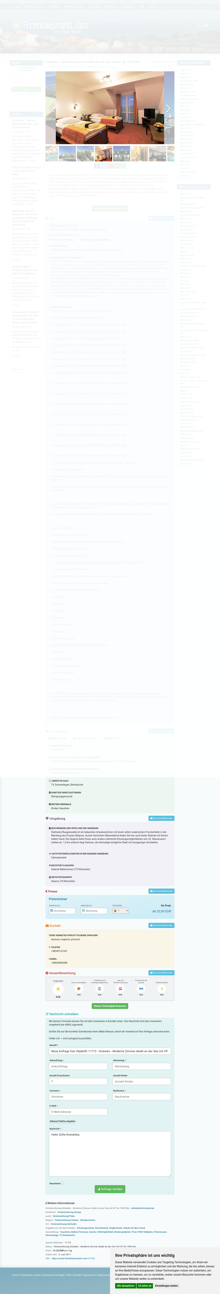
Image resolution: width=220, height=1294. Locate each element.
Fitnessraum (160, 1232)
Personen (117, 906)
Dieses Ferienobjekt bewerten (110, 1006)
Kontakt (77, 1275)
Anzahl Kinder (120, 1075)
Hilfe (68, 1275)
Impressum (89, 1275)
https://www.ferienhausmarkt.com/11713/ (73, 1258)
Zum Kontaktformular (161, 818)
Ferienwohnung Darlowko (64, 1224)
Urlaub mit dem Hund (134, 1228)
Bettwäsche (69, 1235)
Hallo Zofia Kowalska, (110, 1153)
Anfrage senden (110, 1189)
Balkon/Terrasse (79, 1232)
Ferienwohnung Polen (64, 1216)
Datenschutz (104, 1275)
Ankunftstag (57, 1060)
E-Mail (54, 1106)
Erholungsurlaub (85, 1228)
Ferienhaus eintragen (53, 1275)
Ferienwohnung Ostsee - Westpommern (75, 1220)
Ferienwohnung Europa (69, 1212)
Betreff (54, 1045)
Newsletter (56, 1183)
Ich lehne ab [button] (144, 1285)
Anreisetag (54, 906)
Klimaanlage (52, 1235)
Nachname (119, 1090)
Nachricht (55, 1128)
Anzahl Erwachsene (60, 1075)
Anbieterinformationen (142, 1208)
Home (15, 1275)
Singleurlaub (115, 1228)
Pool (134, 1232)
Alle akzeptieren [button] (125, 1285)
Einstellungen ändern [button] (166, 1285)
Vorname (55, 1090)
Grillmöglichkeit (105, 1232)
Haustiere (65, 1232)
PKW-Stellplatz (145, 1232)
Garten (92, 1232)
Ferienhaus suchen (30, 1275)
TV (60, 1235)
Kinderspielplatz (122, 1232)
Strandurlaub (101, 1228)
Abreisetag (86, 906)
